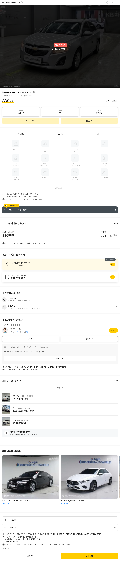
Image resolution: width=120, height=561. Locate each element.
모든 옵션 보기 (60, 188)
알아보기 (60, 264)
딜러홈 (112, 330)
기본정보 (60, 134)
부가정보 (99, 134)
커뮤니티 (60, 388)
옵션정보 (21, 134)
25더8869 (14, 2)
